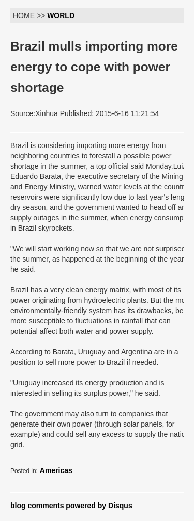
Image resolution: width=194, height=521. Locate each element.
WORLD (60, 15)
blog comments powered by (71, 505)
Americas (56, 470)
